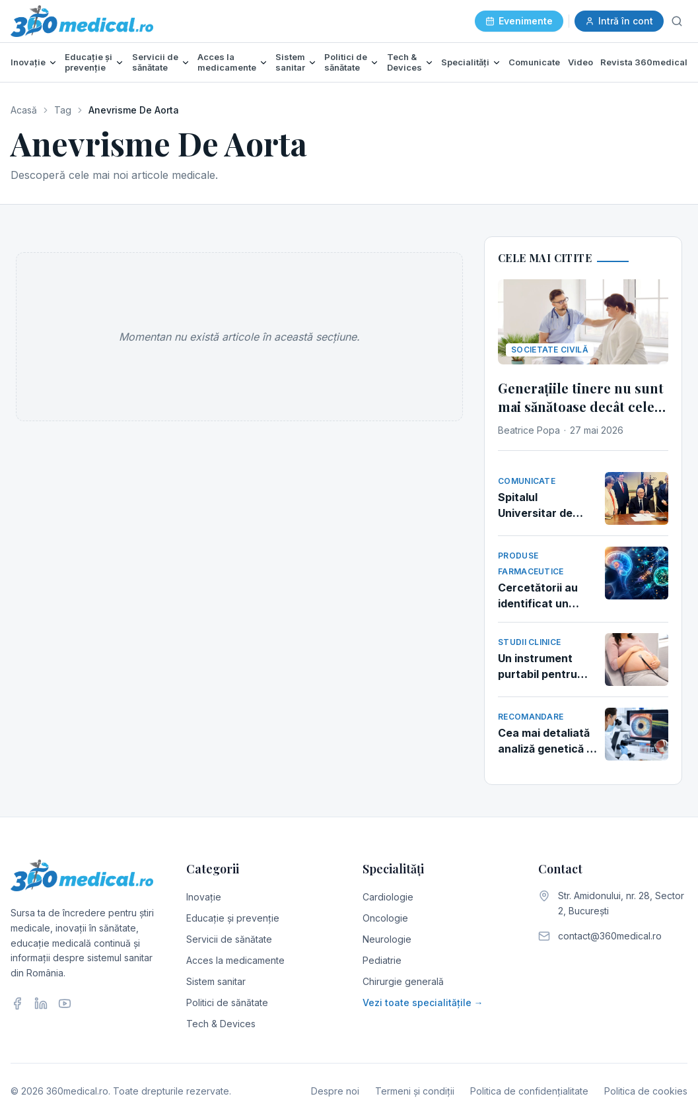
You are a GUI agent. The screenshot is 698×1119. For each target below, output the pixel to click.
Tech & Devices (404, 62)
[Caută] (676, 21)
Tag (62, 110)
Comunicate (534, 62)
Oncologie (385, 918)
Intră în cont (619, 20)
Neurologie (387, 939)
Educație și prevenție (88, 62)
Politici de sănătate (345, 62)
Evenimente (519, 20)
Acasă (24, 110)
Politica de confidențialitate (529, 1091)
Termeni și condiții (414, 1091)
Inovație (28, 62)
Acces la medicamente (226, 62)
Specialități (465, 62)
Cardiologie (388, 896)
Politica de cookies (645, 1091)
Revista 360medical (643, 62)
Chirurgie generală (403, 981)
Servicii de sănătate (155, 62)
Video (580, 62)
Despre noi (335, 1091)
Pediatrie (382, 960)
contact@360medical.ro (610, 935)
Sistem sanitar (290, 62)
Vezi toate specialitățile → (423, 1002)
